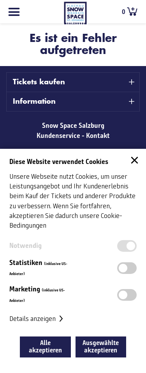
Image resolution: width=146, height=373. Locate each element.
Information (34, 101)
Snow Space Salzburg (73, 125)
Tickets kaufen (39, 81)
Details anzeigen (37, 318)
